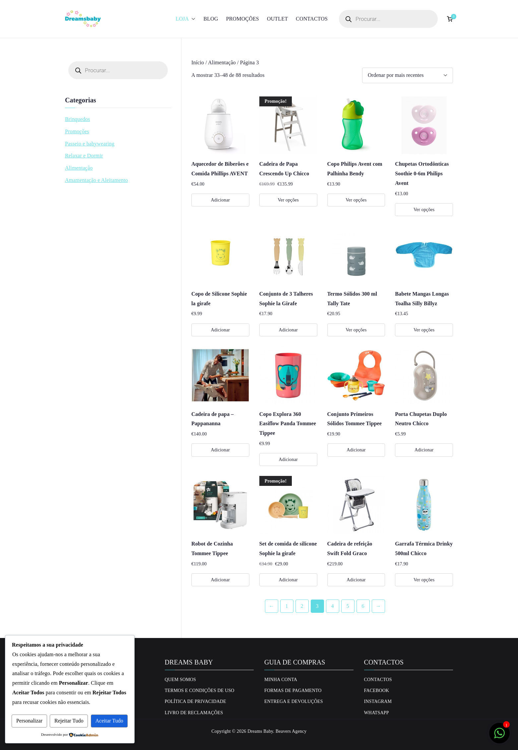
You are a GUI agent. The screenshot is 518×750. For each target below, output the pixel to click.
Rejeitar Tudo (69, 720)
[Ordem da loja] (407, 75)
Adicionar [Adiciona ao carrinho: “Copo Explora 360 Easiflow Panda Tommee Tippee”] (288, 459)
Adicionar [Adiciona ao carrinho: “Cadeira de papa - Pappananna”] (220, 449)
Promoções (242, 19)
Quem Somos (180, 679)
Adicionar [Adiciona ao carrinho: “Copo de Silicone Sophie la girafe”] (220, 329)
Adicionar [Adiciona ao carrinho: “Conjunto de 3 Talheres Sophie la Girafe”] (288, 329)
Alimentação (222, 62)
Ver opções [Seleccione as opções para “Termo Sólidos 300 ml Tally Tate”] (356, 329)
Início (197, 62)
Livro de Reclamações (194, 712)
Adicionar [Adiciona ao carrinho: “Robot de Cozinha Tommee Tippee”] (220, 579)
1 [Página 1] (286, 606)
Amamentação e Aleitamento (96, 180)
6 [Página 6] (362, 606)
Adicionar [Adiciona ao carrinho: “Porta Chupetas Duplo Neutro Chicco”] (424, 449)
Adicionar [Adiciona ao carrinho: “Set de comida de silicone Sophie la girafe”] (288, 579)
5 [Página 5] (347, 606)
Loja (186, 19)
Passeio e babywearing (89, 143)
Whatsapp (376, 712)
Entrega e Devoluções (293, 701)
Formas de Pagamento (293, 690)
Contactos (312, 19)
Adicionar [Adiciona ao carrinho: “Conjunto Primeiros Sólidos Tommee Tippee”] (356, 449)
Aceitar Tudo (109, 720)
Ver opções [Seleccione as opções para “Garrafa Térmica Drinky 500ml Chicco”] (424, 579)
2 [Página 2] (301, 606)
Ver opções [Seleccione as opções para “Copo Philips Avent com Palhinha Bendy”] (356, 200)
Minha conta (280, 679)
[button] (192, 19)
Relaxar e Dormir (84, 155)
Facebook (376, 690)
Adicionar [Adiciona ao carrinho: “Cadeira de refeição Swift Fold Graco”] (356, 579)
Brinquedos (77, 119)
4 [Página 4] (332, 606)
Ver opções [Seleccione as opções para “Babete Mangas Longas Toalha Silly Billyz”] (424, 329)
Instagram (378, 701)
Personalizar (29, 720)
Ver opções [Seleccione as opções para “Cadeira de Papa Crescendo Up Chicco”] (288, 200)
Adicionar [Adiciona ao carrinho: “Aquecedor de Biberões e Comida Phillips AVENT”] (220, 200)
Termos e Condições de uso (199, 690)
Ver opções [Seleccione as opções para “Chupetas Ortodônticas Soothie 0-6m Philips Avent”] (424, 209)
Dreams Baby (260, 731)
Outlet (277, 19)
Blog (210, 19)
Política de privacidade (195, 701)
